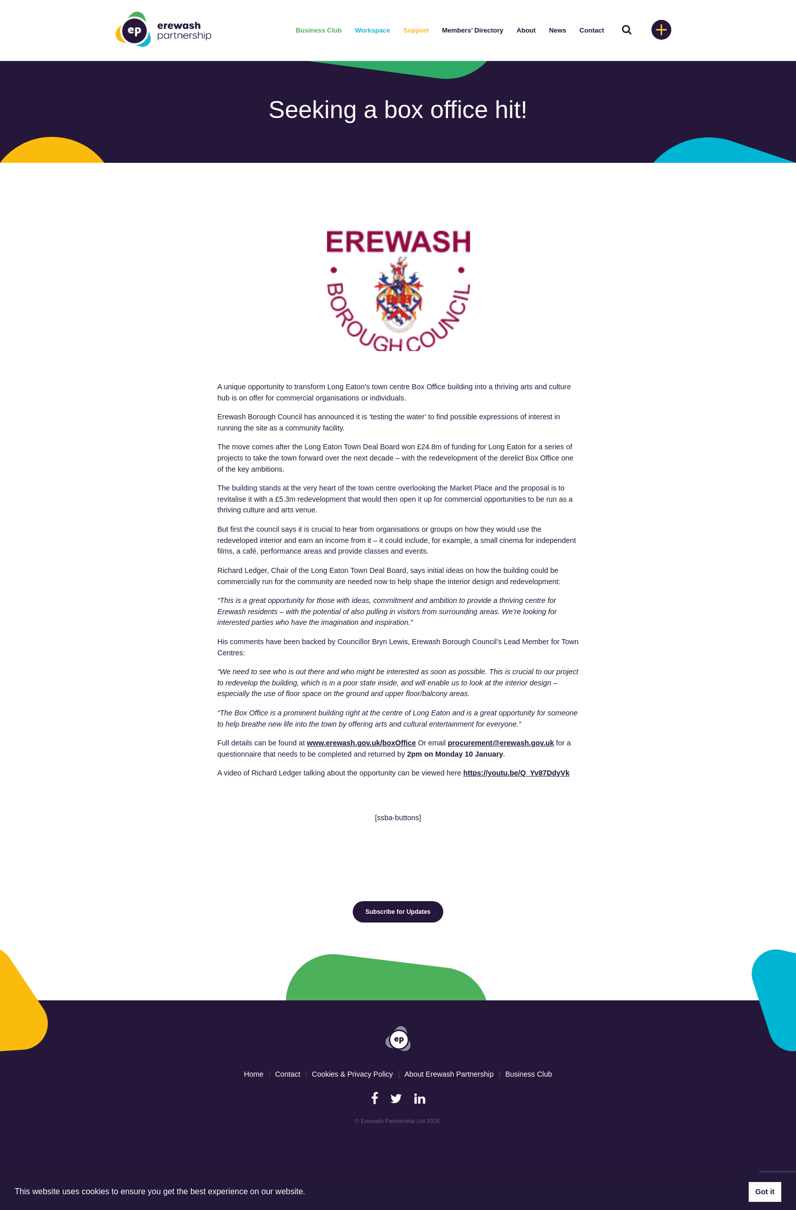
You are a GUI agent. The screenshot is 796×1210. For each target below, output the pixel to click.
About (526, 30)
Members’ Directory (472, 30)
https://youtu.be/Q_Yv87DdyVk (516, 773)
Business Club (319, 30)
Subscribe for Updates (398, 911)
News (557, 30)
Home (253, 1074)
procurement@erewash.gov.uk (501, 743)
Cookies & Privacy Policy (352, 1074)
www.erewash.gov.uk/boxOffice (361, 743)
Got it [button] (765, 1192)
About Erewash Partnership (449, 1074)
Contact (592, 30)
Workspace (372, 30)
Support (416, 30)
